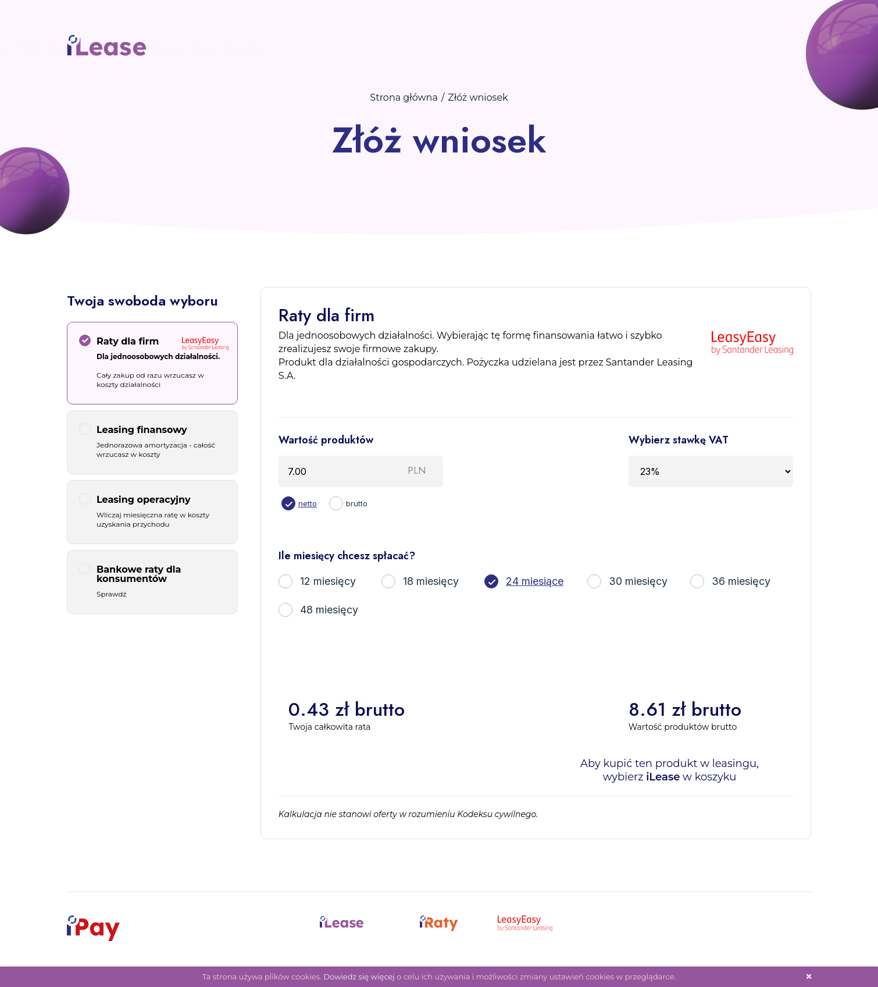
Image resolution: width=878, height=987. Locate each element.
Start (418, 49)
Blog (725, 49)
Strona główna (404, 97)
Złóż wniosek (600, 49)
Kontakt (764, 49)
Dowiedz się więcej (359, 976)
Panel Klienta (673, 49)
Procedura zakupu (484, 49)
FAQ (548, 49)
